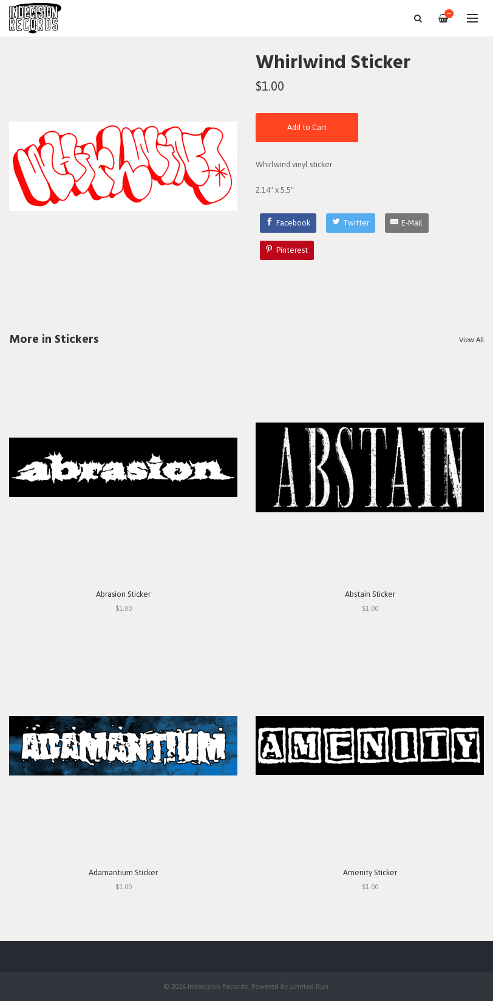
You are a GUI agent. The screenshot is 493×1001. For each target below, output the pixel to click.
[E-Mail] (407, 223)
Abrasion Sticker (123, 594)
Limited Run (309, 986)
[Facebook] (288, 223)
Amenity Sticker (370, 872)
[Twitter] (350, 223)
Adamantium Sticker (123, 872)
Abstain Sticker (370, 594)
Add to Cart (307, 127)
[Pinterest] (287, 250)
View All (471, 339)
